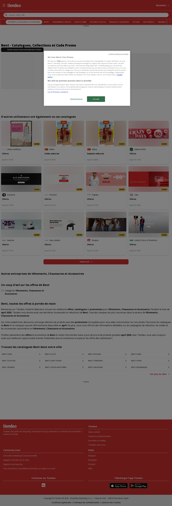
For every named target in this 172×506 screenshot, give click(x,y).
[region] (87, 78)
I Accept (96, 99)
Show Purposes (76, 99)
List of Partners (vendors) (58, 92)
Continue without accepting (118, 54)
